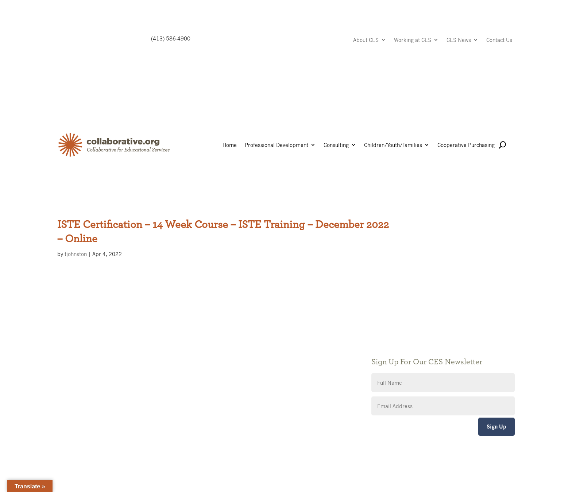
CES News (459, 40)
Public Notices (231, 335)
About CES (366, 40)
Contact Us (499, 40)
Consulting (336, 145)
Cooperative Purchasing (466, 145)
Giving (221, 346)
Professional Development (276, 145)
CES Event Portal (234, 379)
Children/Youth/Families (393, 145)
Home (230, 145)
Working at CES (412, 40)
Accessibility (229, 368)
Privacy (223, 357)
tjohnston (76, 253)
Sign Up (496, 426)
